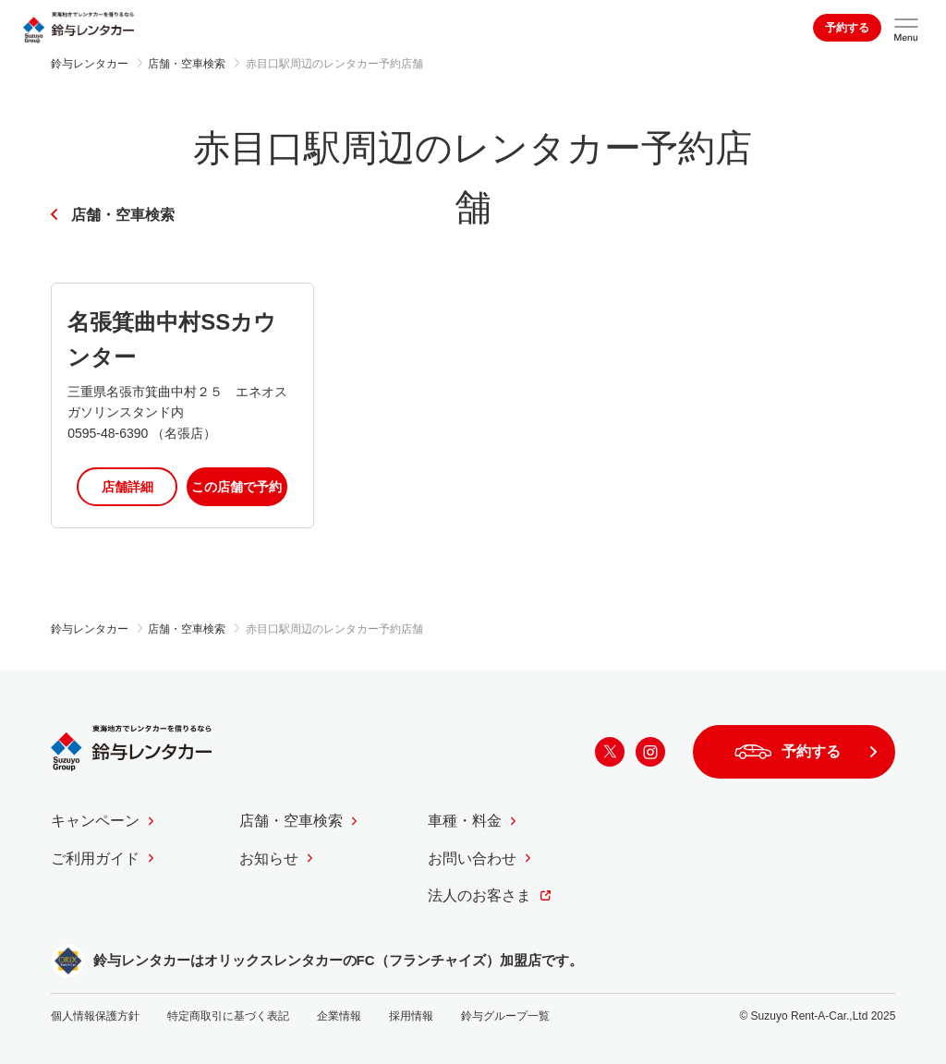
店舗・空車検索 (123, 215)
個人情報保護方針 (95, 1016)
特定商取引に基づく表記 (228, 1016)
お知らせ (268, 858)
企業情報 (339, 1016)
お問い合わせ (472, 858)
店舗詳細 (127, 486)
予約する (847, 27)
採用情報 (411, 1016)
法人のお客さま (479, 895)
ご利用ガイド (95, 858)
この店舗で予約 (236, 486)
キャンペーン (95, 820)
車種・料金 (465, 820)
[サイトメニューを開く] (906, 28)
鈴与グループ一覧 (505, 1016)
